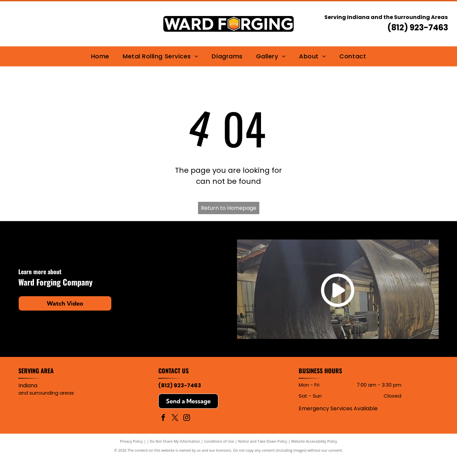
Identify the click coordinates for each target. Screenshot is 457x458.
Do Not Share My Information (175, 441)
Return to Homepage (228, 208)
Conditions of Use (219, 441)
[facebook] (163, 418)
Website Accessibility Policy (314, 441)
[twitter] (175, 418)
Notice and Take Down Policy (262, 441)
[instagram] (187, 418)
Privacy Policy (131, 441)
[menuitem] (100, 56)
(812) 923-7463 (417, 27)
